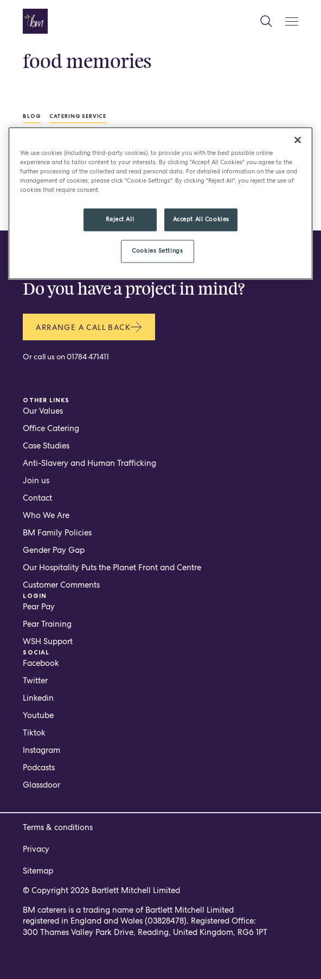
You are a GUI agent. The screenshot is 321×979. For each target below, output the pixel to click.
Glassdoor (41, 785)
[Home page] (35, 21)
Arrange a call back (89, 327)
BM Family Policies (57, 532)
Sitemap (38, 870)
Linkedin (38, 698)
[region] (160, 203)
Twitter (35, 680)
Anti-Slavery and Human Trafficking (89, 463)
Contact (37, 497)
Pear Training (47, 624)
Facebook (41, 663)
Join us (36, 480)
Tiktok (34, 732)
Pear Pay (39, 606)
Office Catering (51, 428)
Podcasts (39, 767)
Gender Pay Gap (54, 550)
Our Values (43, 411)
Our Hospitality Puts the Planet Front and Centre (112, 567)
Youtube (38, 715)
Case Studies (46, 445)
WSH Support (48, 641)
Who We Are (46, 515)
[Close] (298, 140)
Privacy (36, 849)
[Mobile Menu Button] (291, 21)
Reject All (120, 219)
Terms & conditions (58, 827)
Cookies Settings (157, 251)
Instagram (41, 750)
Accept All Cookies (201, 219)
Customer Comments (61, 584)
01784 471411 (88, 356)
